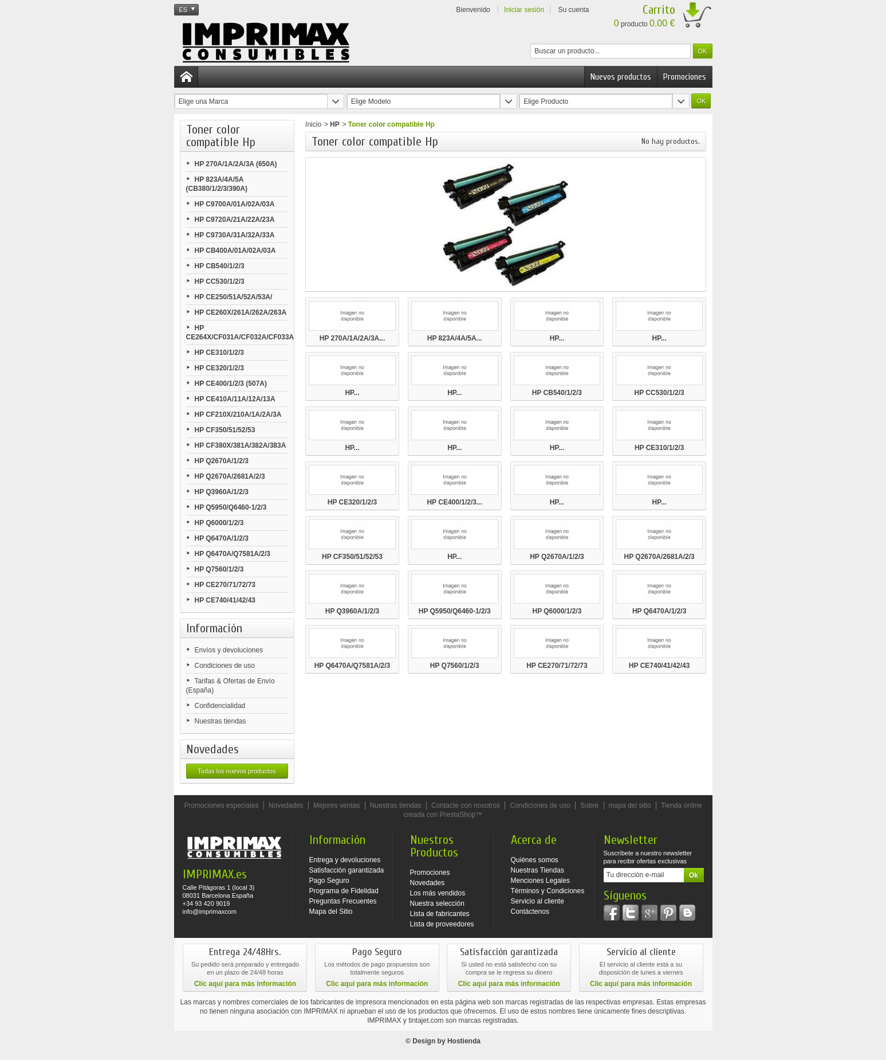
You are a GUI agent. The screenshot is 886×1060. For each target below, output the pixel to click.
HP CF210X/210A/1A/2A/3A (238, 414)
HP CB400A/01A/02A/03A (235, 251)
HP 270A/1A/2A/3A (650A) (236, 164)
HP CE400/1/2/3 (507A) (231, 384)
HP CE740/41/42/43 (225, 600)
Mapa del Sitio (331, 912)
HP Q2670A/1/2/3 (222, 461)
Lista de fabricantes (440, 914)
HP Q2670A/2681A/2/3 (230, 476)
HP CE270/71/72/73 (225, 585)
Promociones (684, 77)
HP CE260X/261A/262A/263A (241, 312)
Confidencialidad (220, 706)
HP (335, 124)
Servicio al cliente (537, 901)
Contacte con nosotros (465, 805)
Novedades (212, 749)
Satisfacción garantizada (346, 870)
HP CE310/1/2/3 (220, 353)
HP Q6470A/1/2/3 (222, 538)
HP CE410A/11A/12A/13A (235, 399)
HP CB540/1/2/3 (220, 266)
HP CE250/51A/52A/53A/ (234, 297)
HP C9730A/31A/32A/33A (235, 235)
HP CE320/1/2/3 (220, 368)
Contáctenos (530, 912)
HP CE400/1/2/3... (454, 502)
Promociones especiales (221, 805)
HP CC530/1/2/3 (220, 281)
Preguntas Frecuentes (343, 901)
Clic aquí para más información (245, 984)
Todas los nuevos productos (236, 771)
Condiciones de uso (225, 666)
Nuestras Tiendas (537, 870)
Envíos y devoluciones (229, 650)
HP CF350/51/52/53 (225, 430)
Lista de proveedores (442, 924)
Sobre (589, 805)
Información (214, 628)
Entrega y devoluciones (345, 860)
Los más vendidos (438, 893)
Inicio (313, 124)
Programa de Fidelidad (344, 891)
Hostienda (464, 1041)
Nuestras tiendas (220, 721)
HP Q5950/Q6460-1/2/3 (231, 507)
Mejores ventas (336, 805)
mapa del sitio (630, 805)
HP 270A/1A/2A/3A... (352, 338)
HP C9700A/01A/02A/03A (235, 204)
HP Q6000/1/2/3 (219, 523)
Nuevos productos (620, 77)
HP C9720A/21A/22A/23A (235, 220)
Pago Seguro (329, 881)
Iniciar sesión (524, 10)
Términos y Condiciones (548, 891)
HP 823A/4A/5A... (454, 338)
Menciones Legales (540, 881)
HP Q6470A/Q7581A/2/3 (233, 554)
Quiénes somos (534, 860)
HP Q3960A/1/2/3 (222, 492)
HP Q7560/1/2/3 (219, 569)
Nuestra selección (437, 903)
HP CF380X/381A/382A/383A (240, 445)
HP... (557, 338)
